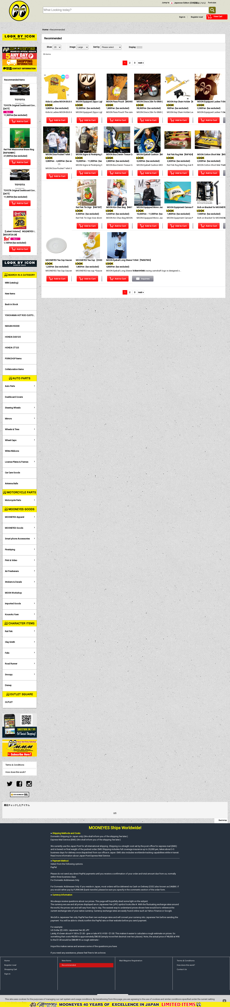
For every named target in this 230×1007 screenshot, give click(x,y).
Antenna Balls (11, 483)
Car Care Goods (12, 472)
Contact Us (182, 969)
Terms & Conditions (14, 765)
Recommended (69, 965)
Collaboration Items (14, 369)
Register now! (197, 17)
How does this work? (15, 772)
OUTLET (9, 702)
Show (49, 47)
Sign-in (182, 17)
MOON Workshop (13, 593)
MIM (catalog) (11, 283)
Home (7, 961)
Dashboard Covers (14, 397)
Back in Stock (11, 304)
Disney (8, 685)
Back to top (223, 820)
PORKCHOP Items (13, 358)
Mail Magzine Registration (130, 961)
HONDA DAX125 (13, 337)
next (141, 63)
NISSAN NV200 (12, 326)
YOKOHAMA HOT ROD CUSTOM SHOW (21, 315)
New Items (10, 293)
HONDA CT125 (12, 347)
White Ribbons (12, 451)
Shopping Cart (10, 969)
